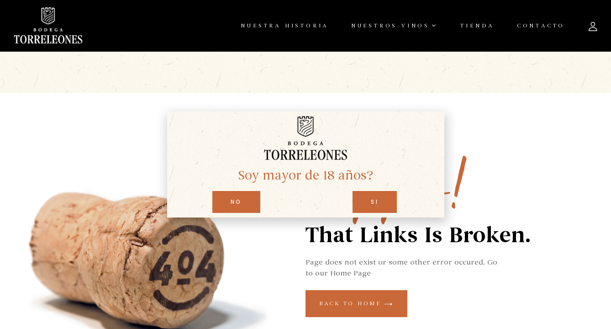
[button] (236, 202)
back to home (356, 303)
